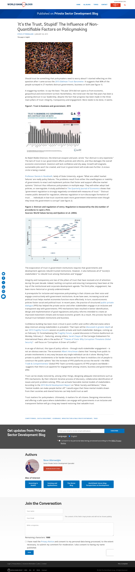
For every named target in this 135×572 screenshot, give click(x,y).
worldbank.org (120, 1)
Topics (96, 4)
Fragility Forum (65, 333)
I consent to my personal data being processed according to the (91, 442)
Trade (96, 418)
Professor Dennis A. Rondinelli (38, 176)
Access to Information (29, 564)
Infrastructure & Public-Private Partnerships (77, 418)
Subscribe (114, 431)
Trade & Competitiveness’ (37, 363)
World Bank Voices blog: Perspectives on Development (97, 484)
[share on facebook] (3, 278)
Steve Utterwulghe (25, 34)
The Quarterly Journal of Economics (83, 188)
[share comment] (3, 296)
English (28, 37)
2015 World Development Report (56, 385)
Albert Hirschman (70, 351)
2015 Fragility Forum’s (39, 330)
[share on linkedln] (3, 287)
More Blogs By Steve (53, 469)
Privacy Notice (47, 541)
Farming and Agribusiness (52, 484)
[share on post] (3, 282)
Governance (56, 418)
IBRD (25, 570)
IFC (34, 570)
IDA (30, 570)
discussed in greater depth (98, 327)
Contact (104, 4)
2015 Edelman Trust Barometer (69, 81)
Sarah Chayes (75, 336)
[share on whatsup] (3, 291)
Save (29, 552)
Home (78, 4)
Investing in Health (33, 484)
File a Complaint (123, 564)
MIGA (38, 570)
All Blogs (86, 4)
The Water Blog (71, 484)
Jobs (38, 564)
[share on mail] (3, 273)
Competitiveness (30, 418)
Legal (9, 564)
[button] (125, 5)
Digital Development (44, 418)
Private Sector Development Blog (76, 13)
